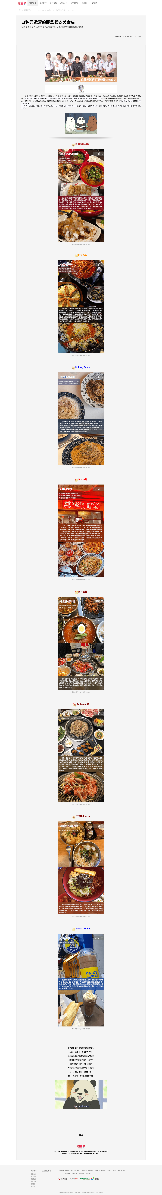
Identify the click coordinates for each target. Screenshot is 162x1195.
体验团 (84, 3)
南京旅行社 (74, 1173)
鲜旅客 (123, 1170)
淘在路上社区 (76, 1170)
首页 (18, 10)
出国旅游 (90, 1170)
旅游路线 (88, 1173)
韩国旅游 (84, 1170)
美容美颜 (53, 3)
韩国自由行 (68, 1170)
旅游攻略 (39, 10)
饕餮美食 (32, 3)
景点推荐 (43, 3)
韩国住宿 (103, 1170)
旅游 (119, 1170)
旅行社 (109, 1170)
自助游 (115, 1170)
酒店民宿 (63, 3)
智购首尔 (74, 3)
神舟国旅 (82, 1173)
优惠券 (94, 3)
